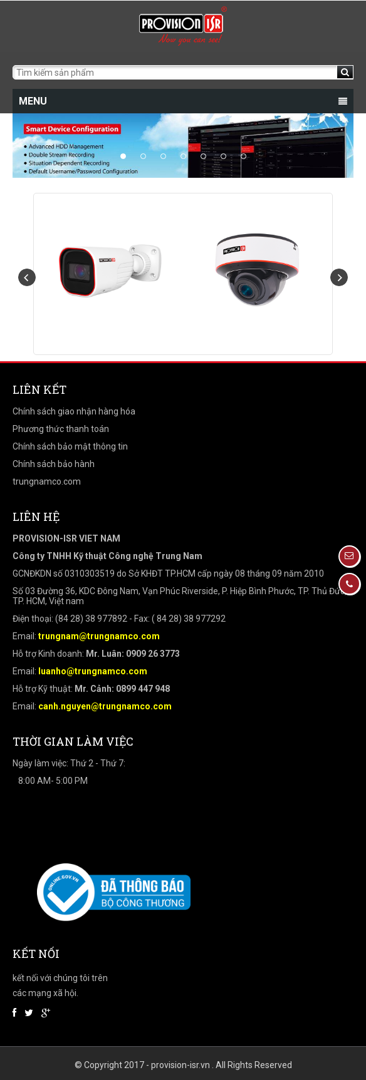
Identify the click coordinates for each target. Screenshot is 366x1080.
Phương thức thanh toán (61, 429)
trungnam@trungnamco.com (99, 636)
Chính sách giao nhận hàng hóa (74, 411)
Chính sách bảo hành (54, 464)
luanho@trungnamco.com (92, 671)
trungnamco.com (47, 481)
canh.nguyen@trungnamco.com (105, 706)
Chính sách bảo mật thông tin (70, 446)
